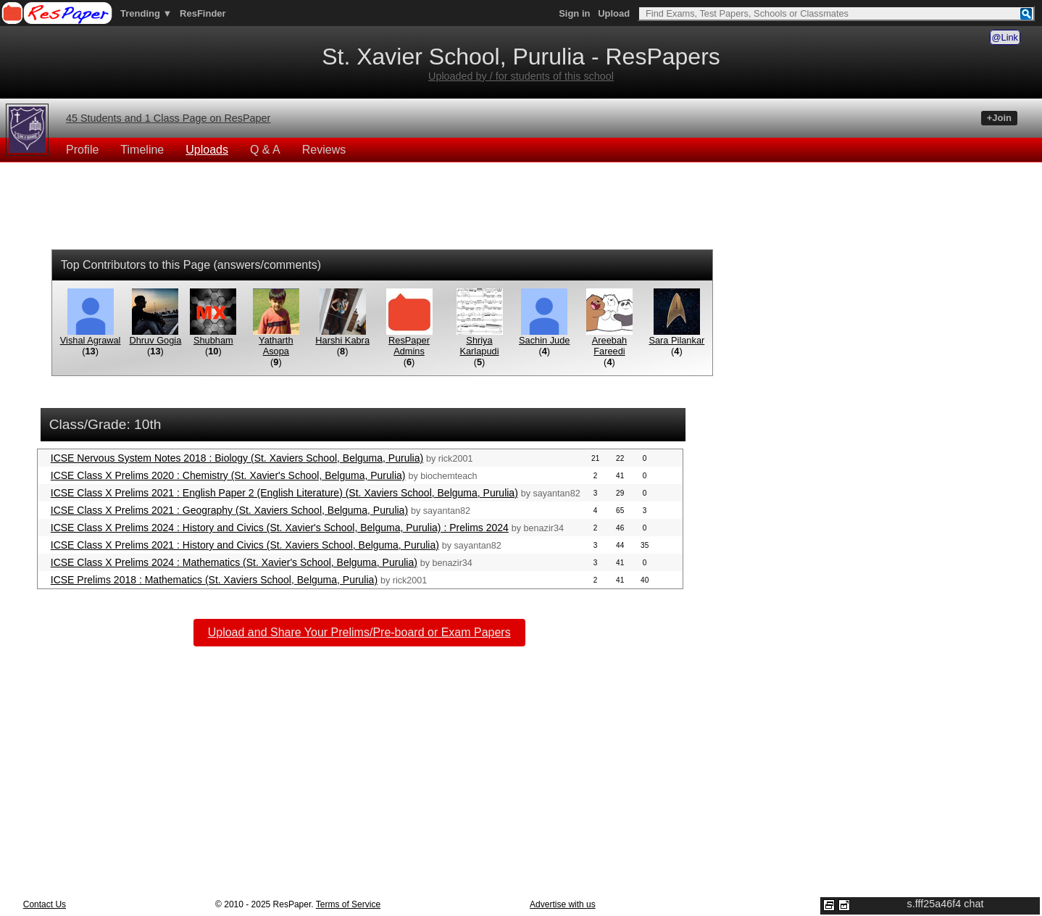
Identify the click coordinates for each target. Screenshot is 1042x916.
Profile (82, 149)
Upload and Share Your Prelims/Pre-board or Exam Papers (359, 632)
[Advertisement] (521, 208)
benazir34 (544, 528)
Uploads (207, 149)
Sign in (574, 13)
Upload (614, 13)
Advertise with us (563, 904)
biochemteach (448, 476)
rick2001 (455, 459)
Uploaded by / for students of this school (521, 76)
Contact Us (44, 904)
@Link (1005, 37)
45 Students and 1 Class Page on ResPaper (168, 118)
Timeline (142, 149)
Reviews (324, 149)
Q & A (265, 149)
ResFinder (203, 13)
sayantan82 (556, 493)
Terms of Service (348, 904)
